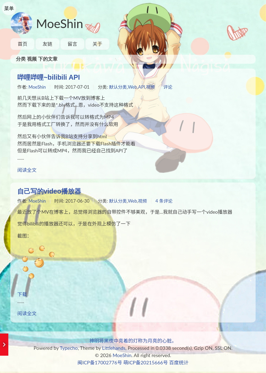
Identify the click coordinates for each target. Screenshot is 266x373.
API (142, 87)
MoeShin (59, 23)
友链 (47, 44)
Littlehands (113, 349)
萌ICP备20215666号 (145, 364)
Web (133, 87)
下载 (22, 296)
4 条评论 (165, 202)
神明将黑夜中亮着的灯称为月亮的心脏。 (133, 342)
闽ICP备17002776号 (100, 364)
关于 (97, 44)
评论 (169, 87)
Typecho (69, 349)
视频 (151, 87)
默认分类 (119, 87)
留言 (72, 44)
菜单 (9, 8)
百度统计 (178, 364)
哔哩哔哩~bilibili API (49, 77)
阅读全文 (27, 171)
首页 (22, 44)
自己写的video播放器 (50, 192)
